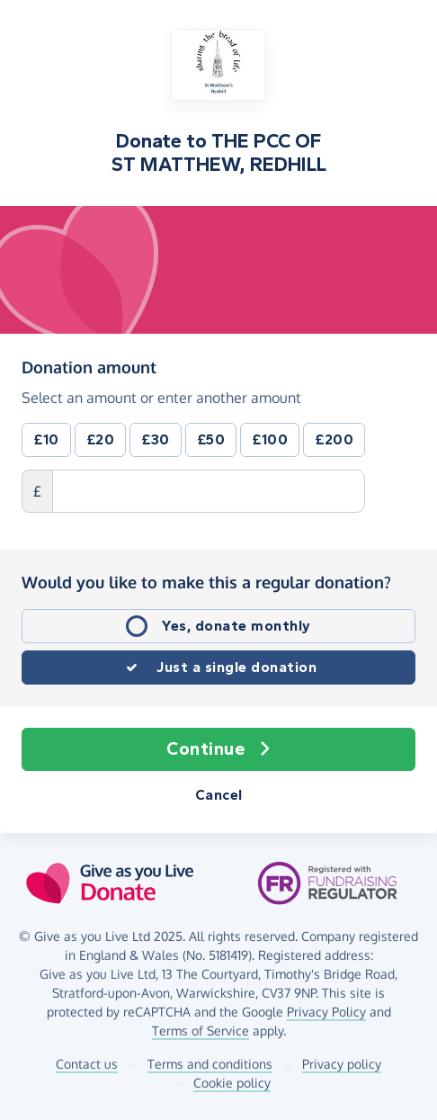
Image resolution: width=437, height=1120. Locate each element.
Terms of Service (200, 1030)
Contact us (87, 1063)
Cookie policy (232, 1082)
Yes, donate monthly (236, 625)
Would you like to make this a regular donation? (206, 582)
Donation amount (89, 367)
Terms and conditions (209, 1063)
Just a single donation (236, 667)
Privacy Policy (326, 1011)
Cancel (219, 794)
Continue (218, 749)
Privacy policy (341, 1063)
